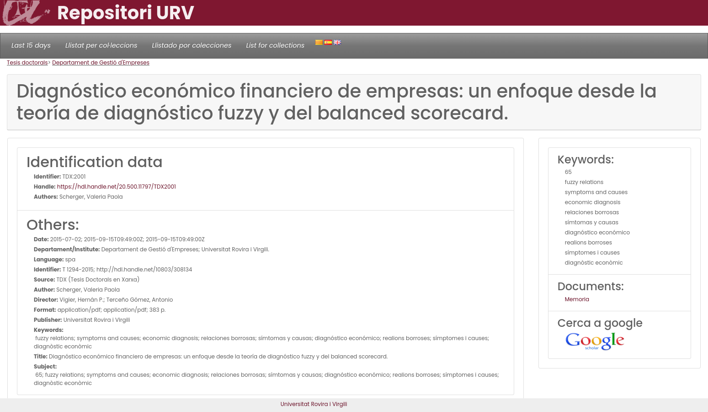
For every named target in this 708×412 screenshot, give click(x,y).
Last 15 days (31, 45)
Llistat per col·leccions (101, 45)
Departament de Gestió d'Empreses (100, 62)
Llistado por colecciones (192, 45)
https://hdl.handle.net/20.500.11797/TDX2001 (116, 186)
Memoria (577, 299)
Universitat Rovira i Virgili (314, 404)
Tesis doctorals (27, 62)
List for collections (275, 45)
